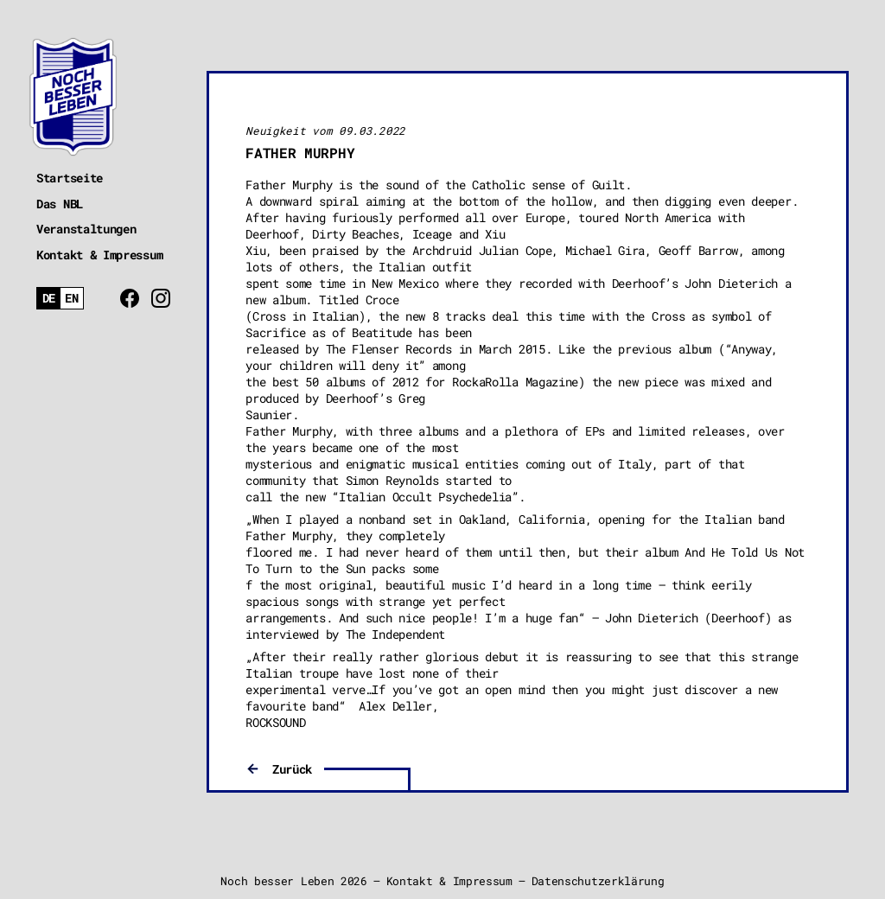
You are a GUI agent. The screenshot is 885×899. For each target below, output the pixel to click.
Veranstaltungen (86, 228)
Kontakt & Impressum (99, 254)
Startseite (69, 177)
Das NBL (59, 203)
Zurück (292, 769)
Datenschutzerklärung (598, 881)
